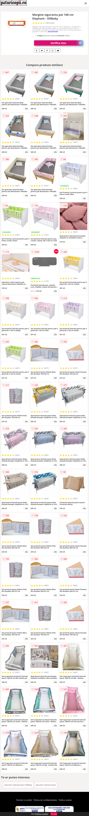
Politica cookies (65, 800)
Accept (54, 814)
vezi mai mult (53, 32)
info (26, 108)
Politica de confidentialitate (45, 800)
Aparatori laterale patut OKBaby (18, 785)
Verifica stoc (67, 43)
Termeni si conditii (24, 800)
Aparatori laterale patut (46, 785)
